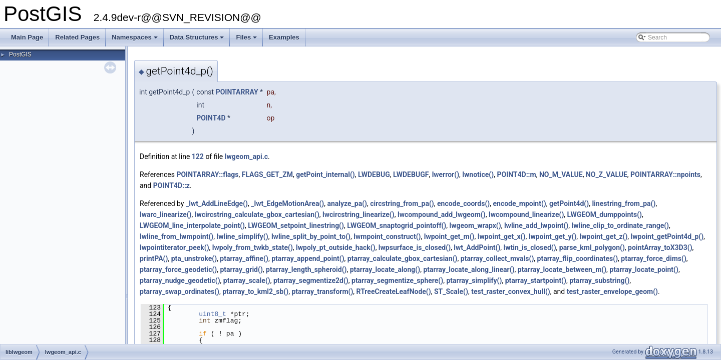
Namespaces (135, 40)
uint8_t (212, 314)
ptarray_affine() (244, 258)
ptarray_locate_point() (643, 270)
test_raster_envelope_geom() (612, 292)
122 (198, 156)
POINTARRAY (237, 92)
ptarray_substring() (599, 280)
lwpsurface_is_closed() (415, 248)
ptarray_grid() (241, 270)
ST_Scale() (451, 292)
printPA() (154, 258)
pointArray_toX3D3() (660, 248)
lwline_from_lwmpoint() (176, 236)
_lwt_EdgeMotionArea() (287, 204)
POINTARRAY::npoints (665, 174)
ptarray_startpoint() (535, 280)
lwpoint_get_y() (553, 236)
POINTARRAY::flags (207, 174)
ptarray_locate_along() (385, 270)
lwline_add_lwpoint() (536, 226)
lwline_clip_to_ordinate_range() (620, 226)
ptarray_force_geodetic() (178, 270)
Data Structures (198, 40)
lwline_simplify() (242, 236)
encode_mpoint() (519, 204)
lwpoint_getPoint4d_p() (667, 236)
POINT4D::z (171, 186)
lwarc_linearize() (166, 214)
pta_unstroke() (194, 258)
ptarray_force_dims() (653, 258)
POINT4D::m (516, 174)
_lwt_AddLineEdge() (217, 204)
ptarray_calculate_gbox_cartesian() (402, 258)
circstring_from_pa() (402, 204)
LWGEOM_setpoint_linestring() (296, 226)
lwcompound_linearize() (526, 214)
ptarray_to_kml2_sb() (255, 292)
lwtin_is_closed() (530, 248)
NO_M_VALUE (561, 174)
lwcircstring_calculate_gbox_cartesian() (257, 214)
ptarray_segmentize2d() (310, 280)
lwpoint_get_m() (449, 236)
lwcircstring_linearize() (358, 214)
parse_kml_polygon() (592, 248)
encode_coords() (463, 204)
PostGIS (20, 54)
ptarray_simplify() (474, 280)
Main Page (27, 37)
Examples (284, 37)
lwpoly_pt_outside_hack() (336, 248)
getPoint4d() (569, 204)
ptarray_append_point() (307, 258)
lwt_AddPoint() (477, 248)
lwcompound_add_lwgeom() (442, 214)
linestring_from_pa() (623, 204)
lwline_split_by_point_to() (310, 236)
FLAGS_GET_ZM (267, 174)
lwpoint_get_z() (604, 236)
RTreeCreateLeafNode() (393, 292)
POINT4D (210, 118)
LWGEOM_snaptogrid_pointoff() (396, 226)
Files (247, 40)
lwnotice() (478, 174)
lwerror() (445, 174)
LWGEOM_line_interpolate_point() (192, 226)
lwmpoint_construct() (387, 236)
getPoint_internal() (325, 174)
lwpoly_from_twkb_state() (252, 248)
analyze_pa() (347, 204)
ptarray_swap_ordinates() (179, 292)
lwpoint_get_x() (502, 236)
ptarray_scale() (246, 280)
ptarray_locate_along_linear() (468, 270)
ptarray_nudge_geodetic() (180, 280)
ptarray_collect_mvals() (497, 258)
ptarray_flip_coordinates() (577, 258)
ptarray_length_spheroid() (306, 270)
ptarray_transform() (322, 292)
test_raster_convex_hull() (510, 292)
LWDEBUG (374, 174)
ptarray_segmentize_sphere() (397, 280)
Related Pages (77, 37)
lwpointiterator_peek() (174, 248)
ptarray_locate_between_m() (562, 270)
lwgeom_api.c (246, 156)
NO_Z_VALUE (606, 174)
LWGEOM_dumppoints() (604, 214)
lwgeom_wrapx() (475, 226)
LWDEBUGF (411, 174)
